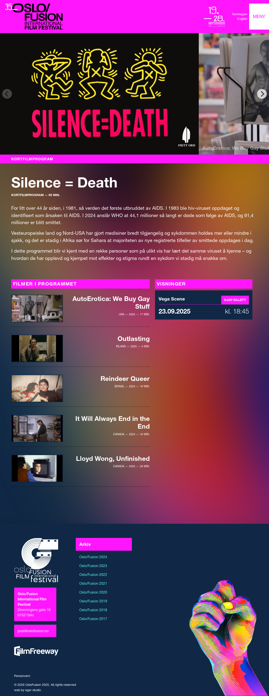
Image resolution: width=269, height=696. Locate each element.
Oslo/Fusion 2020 (93, 592)
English (242, 19)
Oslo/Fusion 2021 (93, 583)
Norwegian (239, 14)
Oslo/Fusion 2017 (93, 619)
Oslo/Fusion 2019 (93, 601)
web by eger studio (27, 690)
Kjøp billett (235, 300)
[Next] (262, 94)
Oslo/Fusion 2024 (93, 557)
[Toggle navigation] (259, 17)
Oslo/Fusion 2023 (93, 566)
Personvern (22, 676)
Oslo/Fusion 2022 (93, 574)
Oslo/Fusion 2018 (93, 610)
